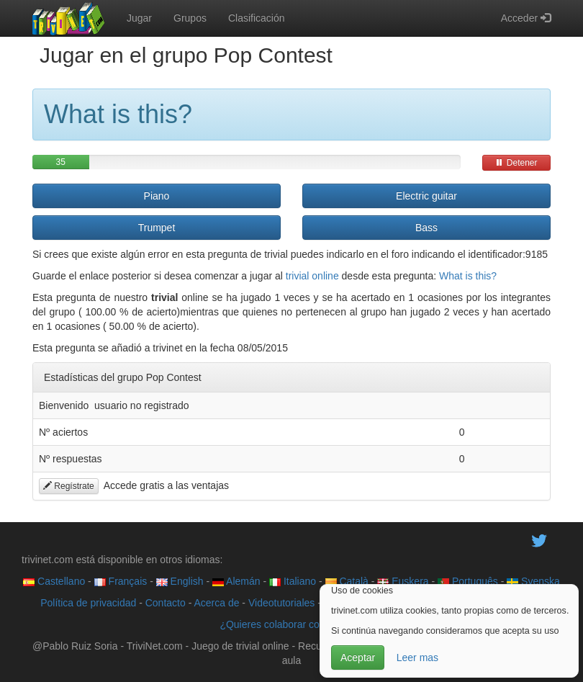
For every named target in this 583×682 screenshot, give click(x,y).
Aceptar (357, 657)
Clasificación (256, 18)
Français (121, 581)
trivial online (312, 276)
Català (347, 581)
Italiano (292, 581)
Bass (426, 227)
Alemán (236, 581)
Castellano (54, 581)
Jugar (139, 18)
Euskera (402, 581)
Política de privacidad (88, 603)
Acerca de (216, 603)
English (180, 581)
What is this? (468, 276)
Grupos (190, 18)
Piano (157, 196)
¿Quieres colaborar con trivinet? (291, 624)
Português (468, 581)
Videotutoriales (281, 603)
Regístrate (68, 486)
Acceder (526, 18)
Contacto (165, 603)
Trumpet (157, 227)
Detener (516, 163)
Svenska (533, 581)
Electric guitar (426, 196)
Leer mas (417, 657)
